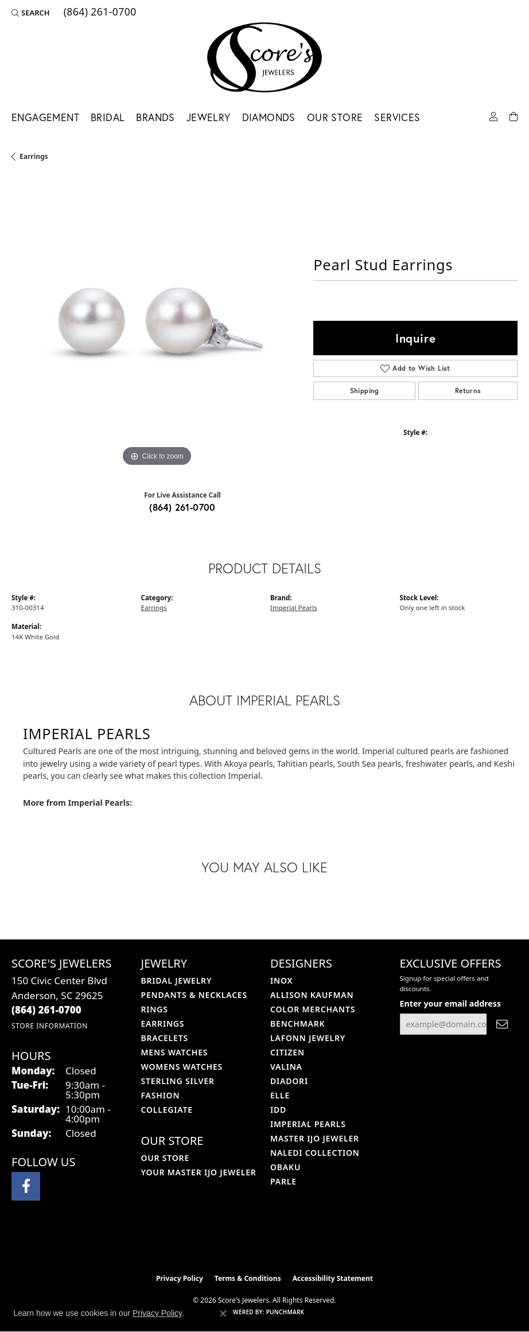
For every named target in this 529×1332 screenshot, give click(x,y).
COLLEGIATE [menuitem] (167, 1109)
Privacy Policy (179, 1278)
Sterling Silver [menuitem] (178, 1080)
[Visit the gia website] (283, 1243)
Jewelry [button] (208, 117)
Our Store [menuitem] (165, 1157)
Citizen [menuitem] (287, 1052)
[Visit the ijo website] (245, 1243)
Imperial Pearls (293, 607)
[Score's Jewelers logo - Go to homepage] (264, 57)
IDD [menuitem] (278, 1109)
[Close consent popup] (223, 1313)
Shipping (364, 390)
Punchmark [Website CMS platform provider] (285, 1312)
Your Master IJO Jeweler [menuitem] (198, 1172)
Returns (468, 390)
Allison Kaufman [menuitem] (311, 994)
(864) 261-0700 (182, 507)
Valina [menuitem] (286, 1066)
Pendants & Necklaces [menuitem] (194, 994)
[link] (99, 12)
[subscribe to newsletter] (502, 1024)
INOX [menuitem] (281, 980)
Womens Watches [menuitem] (182, 1066)
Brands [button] (155, 117)
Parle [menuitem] (283, 1181)
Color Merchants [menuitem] (312, 1009)
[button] (30, 12)
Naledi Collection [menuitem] (315, 1152)
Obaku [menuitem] (285, 1167)
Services (397, 117)
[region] (156, 324)
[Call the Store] (46, 1009)
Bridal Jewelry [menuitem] (176, 980)
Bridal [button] (108, 117)
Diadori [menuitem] (289, 1080)
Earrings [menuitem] (163, 1023)
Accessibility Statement (333, 1278)
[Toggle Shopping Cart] (513, 116)
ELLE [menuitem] (280, 1095)
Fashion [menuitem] (160, 1095)
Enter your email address (450, 1003)
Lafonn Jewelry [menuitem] (307, 1037)
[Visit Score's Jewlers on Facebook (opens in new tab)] (25, 1186)
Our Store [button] (335, 117)
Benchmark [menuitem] (297, 1023)
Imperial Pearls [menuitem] (308, 1124)
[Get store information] (49, 1026)
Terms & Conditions (248, 1278)
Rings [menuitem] (154, 1009)
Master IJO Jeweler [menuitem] (314, 1138)
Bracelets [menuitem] (164, 1037)
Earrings (34, 156)
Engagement (45, 117)
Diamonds (268, 117)
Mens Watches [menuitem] (174, 1052)
